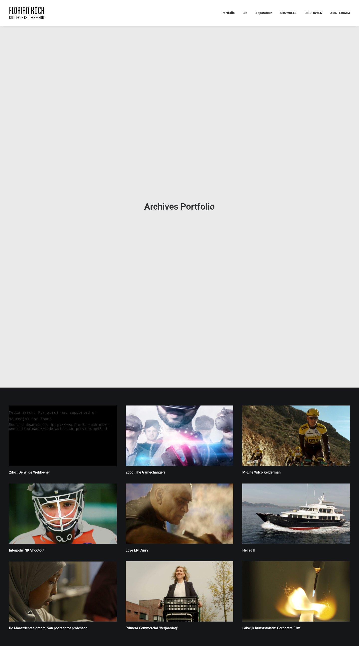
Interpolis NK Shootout (26, 491)
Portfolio (228, 13)
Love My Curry (137, 491)
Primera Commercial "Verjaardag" (152, 569)
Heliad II (248, 491)
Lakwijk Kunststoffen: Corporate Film (271, 569)
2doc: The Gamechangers (146, 413)
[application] (63, 376)
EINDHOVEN (313, 13)
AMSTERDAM (340, 13)
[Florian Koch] (27, 13)
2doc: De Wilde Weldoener (29, 413)
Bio (245, 13)
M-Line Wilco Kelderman (261, 413)
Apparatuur (264, 13)
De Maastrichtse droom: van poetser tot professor (48, 569)
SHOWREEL (288, 13)
